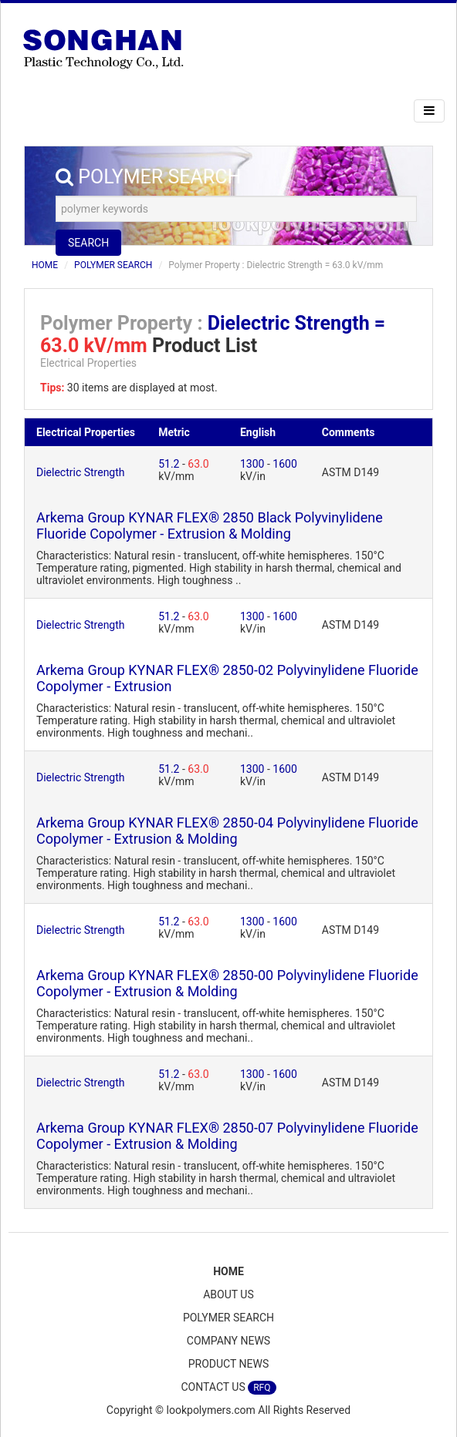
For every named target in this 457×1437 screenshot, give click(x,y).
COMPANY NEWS (228, 1341)
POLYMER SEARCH (113, 265)
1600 (284, 464)
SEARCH (88, 243)
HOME (45, 265)
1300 (253, 464)
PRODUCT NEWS (228, 1364)
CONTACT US (228, 1388)
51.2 (170, 464)
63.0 (198, 464)
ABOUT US (228, 1294)
